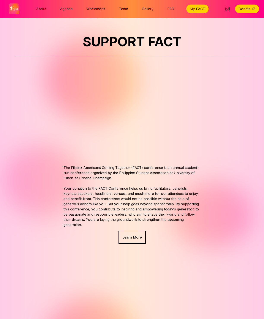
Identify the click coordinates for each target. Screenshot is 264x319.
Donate (247, 9)
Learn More (132, 237)
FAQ (170, 9)
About (41, 9)
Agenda (66, 9)
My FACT (197, 9)
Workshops (95, 9)
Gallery (147, 9)
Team (123, 9)
